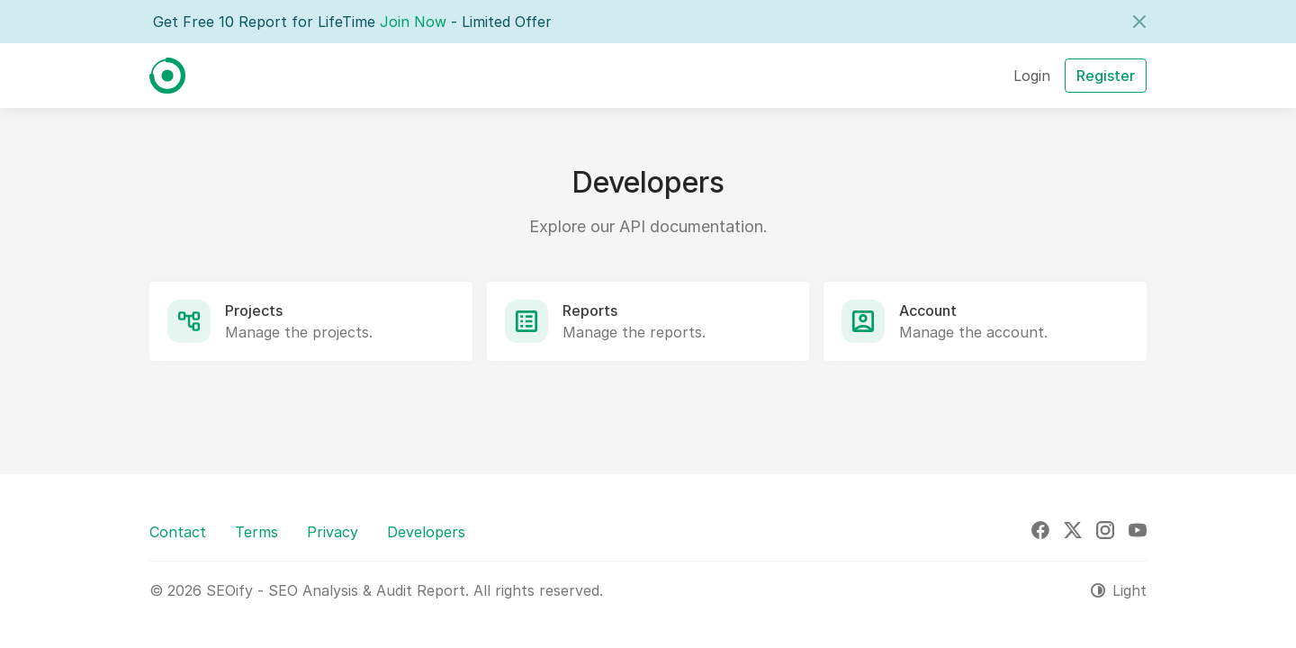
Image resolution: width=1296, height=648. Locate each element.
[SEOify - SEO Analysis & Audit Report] (167, 76)
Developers (426, 532)
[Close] (1139, 21)
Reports (589, 311)
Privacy (332, 532)
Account (928, 311)
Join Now (413, 22)
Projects (254, 311)
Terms (256, 532)
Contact (177, 532)
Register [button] (1105, 76)
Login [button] (1031, 76)
